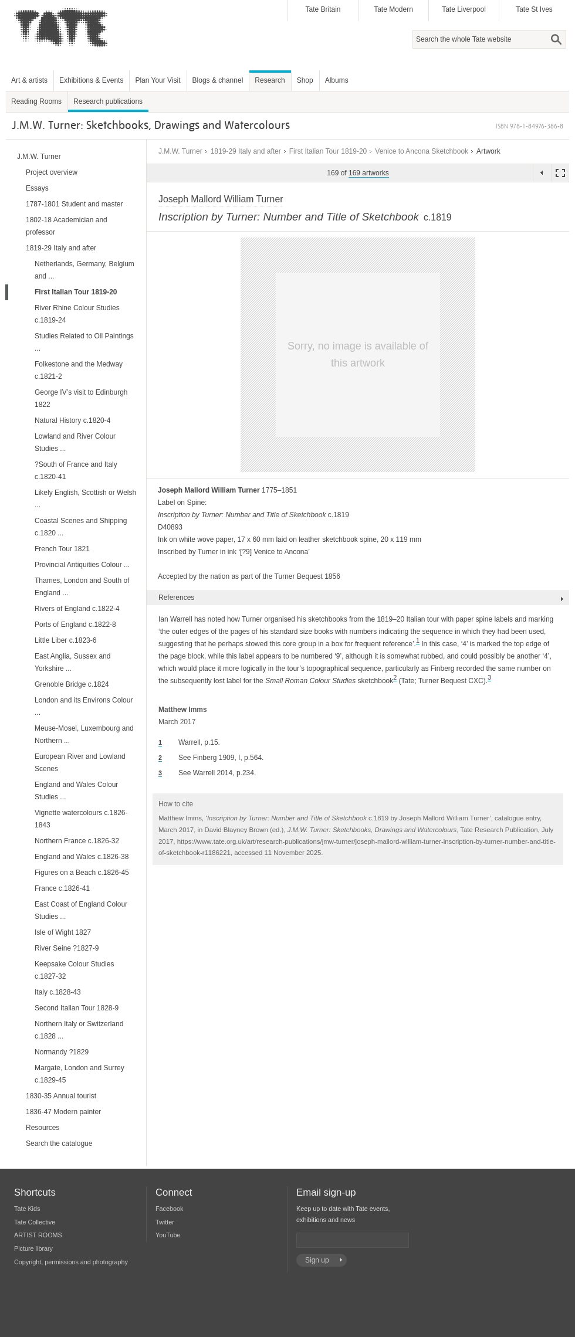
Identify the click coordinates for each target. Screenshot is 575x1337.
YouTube (167, 1234)
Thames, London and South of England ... (82, 586)
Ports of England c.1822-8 (75, 624)
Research (270, 80)
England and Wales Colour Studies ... (76, 791)
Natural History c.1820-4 (72, 420)
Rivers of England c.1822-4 (77, 609)
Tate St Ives (534, 9)
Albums (337, 80)
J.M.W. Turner (180, 151)
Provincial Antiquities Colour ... (82, 565)
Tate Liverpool (464, 9)
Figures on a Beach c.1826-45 (82, 872)
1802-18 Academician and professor (66, 226)
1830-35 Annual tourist (61, 1096)
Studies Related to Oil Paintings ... (84, 342)
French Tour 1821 (62, 549)
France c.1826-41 (62, 888)
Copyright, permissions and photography (71, 1261)
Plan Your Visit (157, 80)
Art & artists (29, 80)
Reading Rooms (36, 101)
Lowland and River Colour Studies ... (75, 442)
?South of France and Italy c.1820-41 (76, 470)
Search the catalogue (59, 1143)
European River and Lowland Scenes (80, 762)
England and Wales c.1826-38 (81, 857)
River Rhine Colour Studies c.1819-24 (77, 314)
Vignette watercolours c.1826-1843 (81, 819)
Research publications (108, 101)
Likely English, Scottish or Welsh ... (85, 498)
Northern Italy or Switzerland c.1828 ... (79, 1030)
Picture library (33, 1248)
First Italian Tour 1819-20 (328, 151)
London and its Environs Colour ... (84, 706)
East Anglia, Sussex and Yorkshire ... (72, 662)
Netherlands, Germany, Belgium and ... (84, 270)
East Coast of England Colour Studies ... (81, 910)
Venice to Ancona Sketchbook (421, 151)
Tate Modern (393, 9)
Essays (37, 188)
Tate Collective (34, 1222)
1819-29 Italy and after (246, 151)
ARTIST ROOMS (38, 1234)
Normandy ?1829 (62, 1052)
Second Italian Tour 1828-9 (77, 1008)
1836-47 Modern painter (63, 1112)
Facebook (169, 1208)
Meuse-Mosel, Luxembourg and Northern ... (84, 734)
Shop (305, 80)
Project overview (51, 172)
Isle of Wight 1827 (63, 932)
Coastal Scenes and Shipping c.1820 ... (81, 527)
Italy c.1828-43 (58, 992)
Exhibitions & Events (91, 80)
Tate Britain (322, 9)
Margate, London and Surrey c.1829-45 (79, 1074)
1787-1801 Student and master (74, 204)
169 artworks (369, 173)
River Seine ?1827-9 (67, 948)
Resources (42, 1128)
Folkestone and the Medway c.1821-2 (79, 370)
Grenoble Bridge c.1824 (72, 684)
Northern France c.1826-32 (77, 841)
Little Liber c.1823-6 (65, 640)
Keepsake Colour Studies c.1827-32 (74, 970)
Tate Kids (27, 1208)
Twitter (164, 1222)
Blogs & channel (217, 80)
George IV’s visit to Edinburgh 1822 (81, 398)
